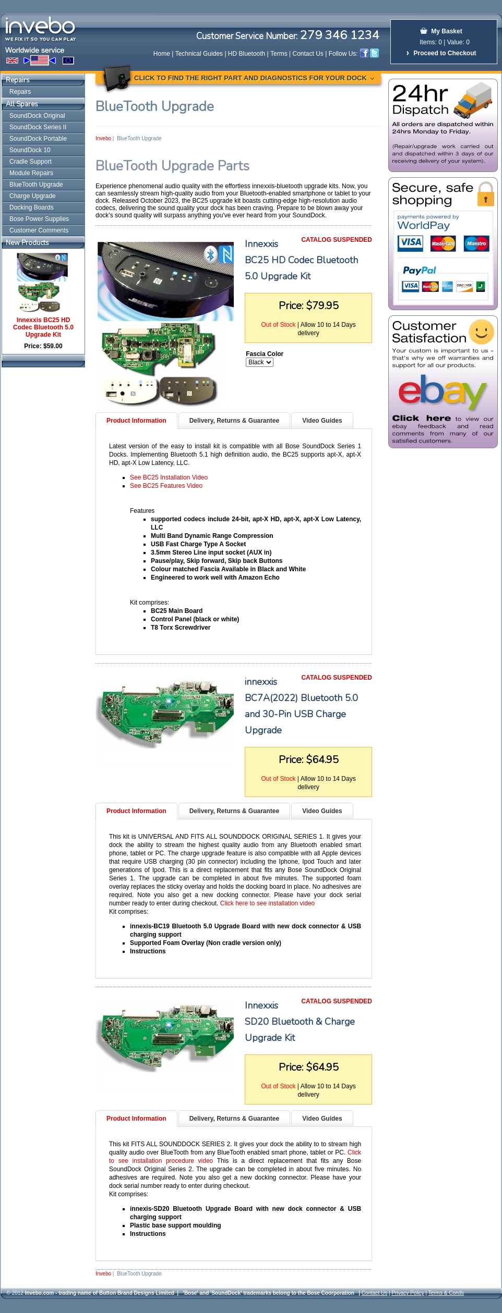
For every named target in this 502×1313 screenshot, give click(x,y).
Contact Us (308, 53)
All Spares (22, 104)
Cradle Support (30, 161)
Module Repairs (31, 173)
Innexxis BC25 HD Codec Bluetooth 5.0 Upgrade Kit (43, 327)
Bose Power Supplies (39, 219)
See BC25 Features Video (166, 485)
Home (161, 53)
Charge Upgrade (32, 196)
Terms (279, 53)
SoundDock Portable (38, 138)
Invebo (103, 138)
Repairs (18, 80)
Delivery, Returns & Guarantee (234, 420)
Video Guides (322, 420)
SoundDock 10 (30, 150)
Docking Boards (31, 207)
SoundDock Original (37, 115)
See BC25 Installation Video (169, 477)
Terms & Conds (446, 1293)
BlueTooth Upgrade (36, 184)
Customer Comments (38, 230)
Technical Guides (199, 53)
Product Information (136, 420)
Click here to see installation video (267, 903)
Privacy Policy (407, 1293)
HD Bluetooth (246, 53)
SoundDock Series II (37, 127)
